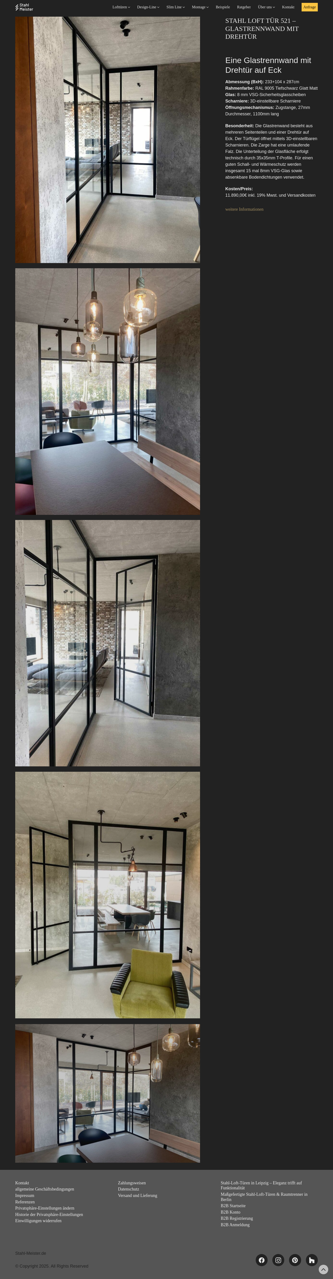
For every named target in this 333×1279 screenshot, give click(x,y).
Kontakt (22, 1183)
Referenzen (25, 1202)
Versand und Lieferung (137, 1195)
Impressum (24, 1195)
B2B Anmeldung (235, 1224)
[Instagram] (278, 1260)
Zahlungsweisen (132, 1183)
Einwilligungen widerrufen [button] (38, 1220)
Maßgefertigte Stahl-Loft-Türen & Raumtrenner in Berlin (264, 1197)
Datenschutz (128, 1189)
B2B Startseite (233, 1205)
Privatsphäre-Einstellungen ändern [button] (44, 1208)
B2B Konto (230, 1212)
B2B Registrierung (237, 1218)
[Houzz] (312, 1260)
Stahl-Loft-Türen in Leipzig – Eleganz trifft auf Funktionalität (261, 1186)
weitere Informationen (244, 209)
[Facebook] (262, 1260)
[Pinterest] (295, 1260)
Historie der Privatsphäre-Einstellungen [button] (49, 1214)
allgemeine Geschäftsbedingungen (44, 1189)
